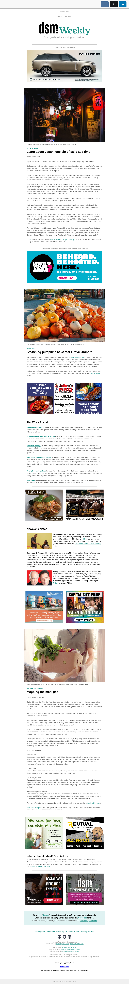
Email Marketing (58, 981)
